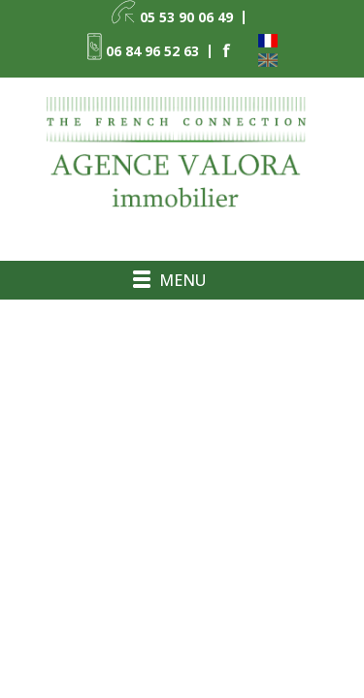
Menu (182, 280)
